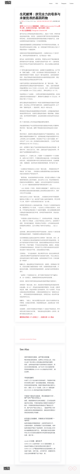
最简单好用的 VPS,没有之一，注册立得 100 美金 (37, 317)
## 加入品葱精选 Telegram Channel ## (33, 30)
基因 (45, 21)
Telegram (63, 3)
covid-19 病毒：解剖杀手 (33, 441)
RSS (57, 3)
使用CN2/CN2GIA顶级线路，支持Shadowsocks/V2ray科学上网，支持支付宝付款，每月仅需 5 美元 (40, 27)
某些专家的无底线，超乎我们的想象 (36, 357)
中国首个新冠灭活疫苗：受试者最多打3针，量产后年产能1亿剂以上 (39, 397)
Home (50, 3)
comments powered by (28, 339)
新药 (51, 21)
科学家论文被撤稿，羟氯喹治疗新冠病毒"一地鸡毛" (39, 419)
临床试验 (39, 21)
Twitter (71, 3)
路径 (48, 21)
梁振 (22, 21)
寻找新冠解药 (29, 378)
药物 (43, 21)
